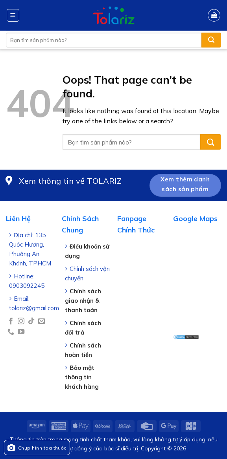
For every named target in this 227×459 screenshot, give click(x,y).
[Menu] (13, 15)
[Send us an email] (41, 322)
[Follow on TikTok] (31, 322)
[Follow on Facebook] (10, 322)
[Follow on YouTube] (21, 332)
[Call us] (10, 332)
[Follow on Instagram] (21, 322)
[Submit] (211, 40)
